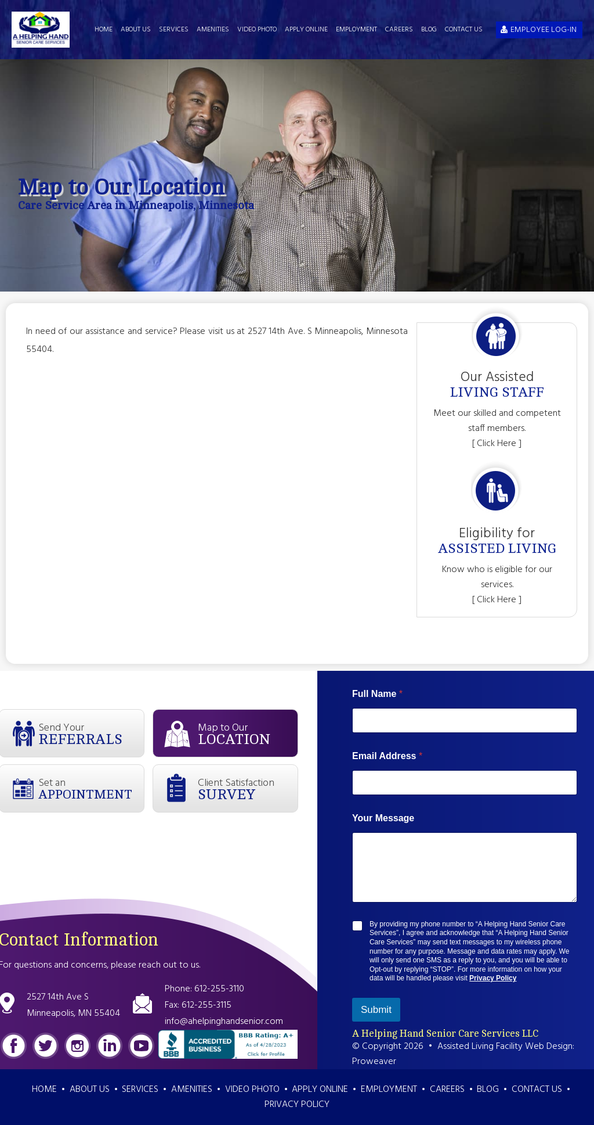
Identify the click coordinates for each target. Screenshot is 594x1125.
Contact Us (464, 29)
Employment (356, 29)
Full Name (377, 694)
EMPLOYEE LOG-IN (543, 30)
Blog (429, 29)
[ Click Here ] (496, 443)
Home (104, 29)
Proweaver (374, 1061)
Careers (399, 29)
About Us (136, 29)
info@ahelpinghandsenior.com (224, 1021)
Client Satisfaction (248, 789)
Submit (376, 1009)
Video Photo (257, 29)
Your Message (383, 818)
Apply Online (306, 29)
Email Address (387, 756)
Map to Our (248, 733)
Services (174, 29)
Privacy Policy (492, 978)
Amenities (213, 29)
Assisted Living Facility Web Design (505, 1046)
